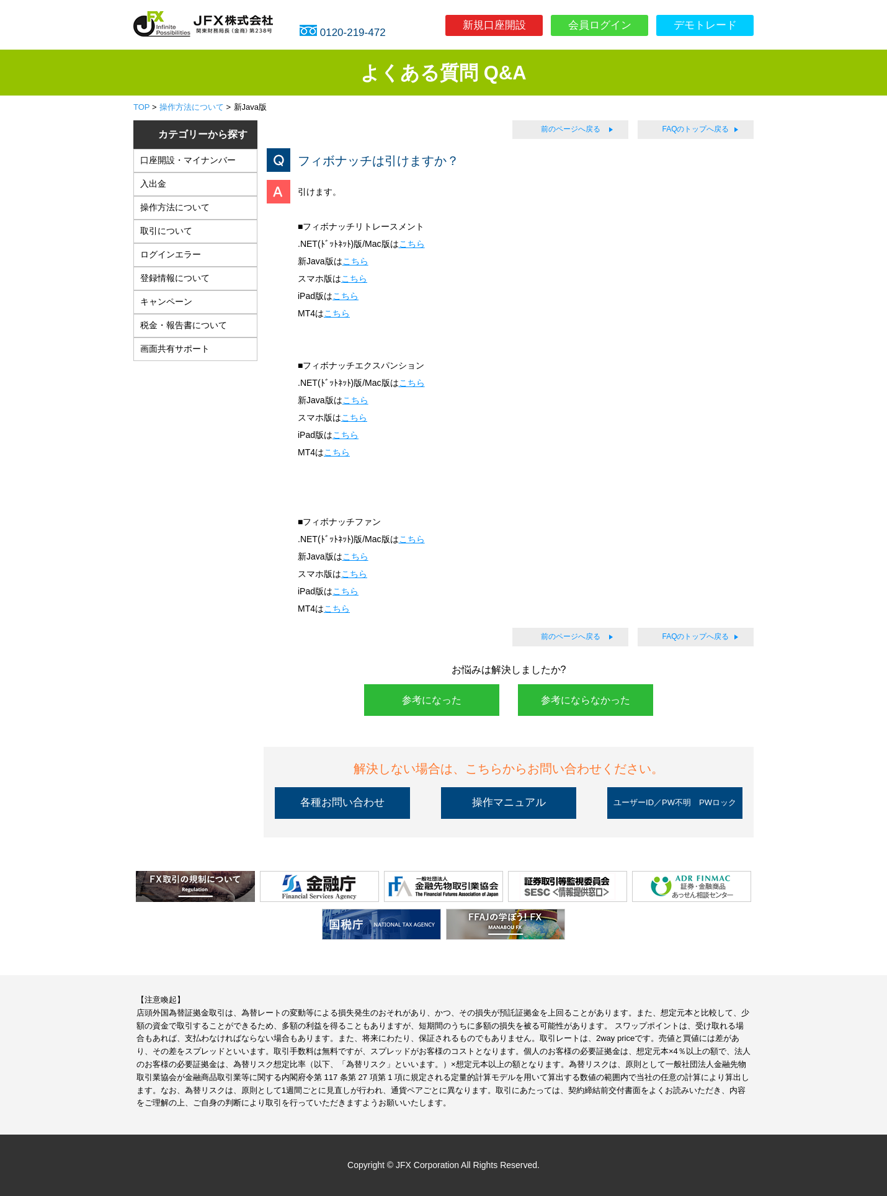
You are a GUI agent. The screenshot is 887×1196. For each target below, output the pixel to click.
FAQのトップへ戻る (695, 129)
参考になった (431, 700)
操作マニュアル (509, 802)
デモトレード (705, 25)
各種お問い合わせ (342, 802)
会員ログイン (599, 25)
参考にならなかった (585, 700)
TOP (141, 107)
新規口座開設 (494, 25)
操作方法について (191, 107)
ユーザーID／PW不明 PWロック (674, 802)
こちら (412, 244)
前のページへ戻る (570, 129)
